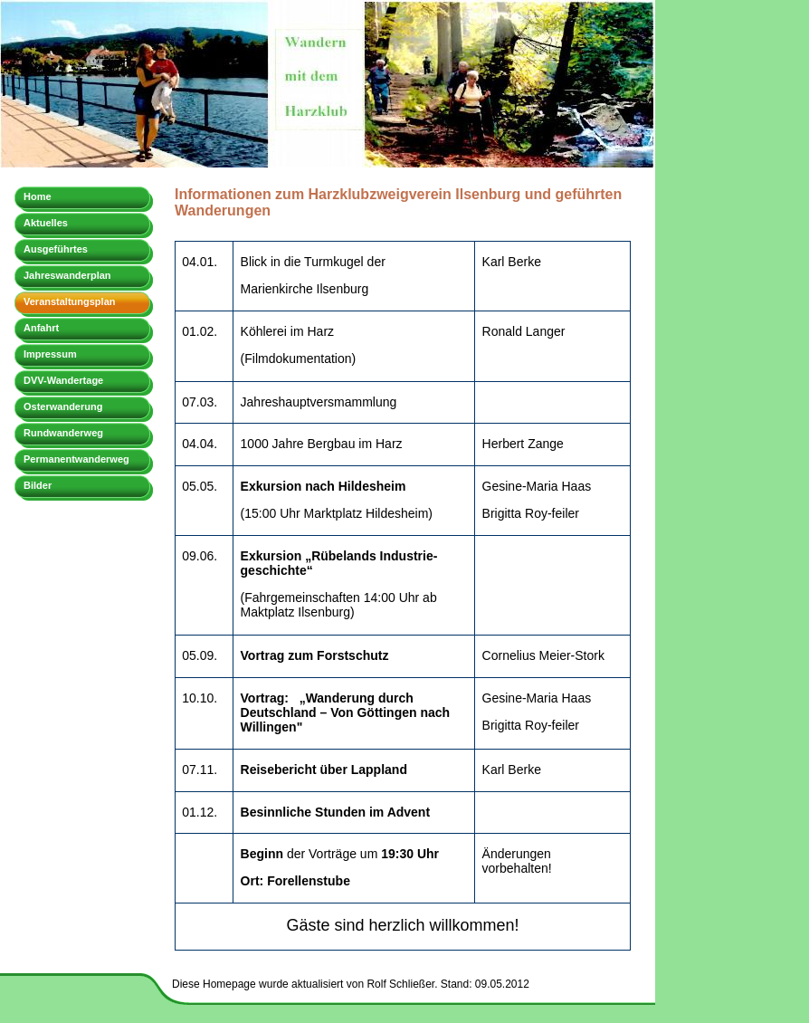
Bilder (38, 485)
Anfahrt (41, 327)
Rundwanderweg (63, 432)
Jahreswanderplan (67, 275)
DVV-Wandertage (63, 380)
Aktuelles (46, 222)
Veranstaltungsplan (69, 301)
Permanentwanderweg (76, 459)
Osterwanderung (63, 406)
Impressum (50, 354)
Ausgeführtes (56, 249)
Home (38, 196)
